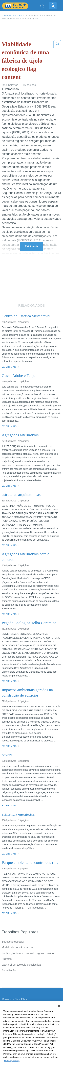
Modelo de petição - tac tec (17, 947)
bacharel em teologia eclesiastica (21, 964)
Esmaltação (9, 970)
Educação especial (13, 941)
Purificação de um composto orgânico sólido (28, 953)
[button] (57, 61)
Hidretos (7, 958)
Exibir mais (31, 246)
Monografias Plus (12, 16)
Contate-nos (9, 1006)
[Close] (59, 1014)
